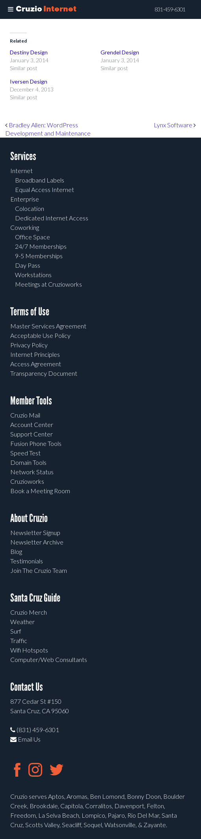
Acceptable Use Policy (40, 335)
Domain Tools (28, 462)
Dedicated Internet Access (51, 218)
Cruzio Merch (28, 612)
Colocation (29, 208)
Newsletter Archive (36, 542)
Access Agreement (35, 363)
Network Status (32, 471)
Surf (15, 631)
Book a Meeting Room (40, 490)
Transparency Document (43, 373)
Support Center (31, 434)
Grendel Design (119, 52)
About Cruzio (29, 518)
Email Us (25, 739)
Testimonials (26, 561)
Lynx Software (175, 125)
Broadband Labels (39, 180)
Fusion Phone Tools (35, 443)
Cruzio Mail (25, 415)
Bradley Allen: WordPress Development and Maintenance (48, 129)
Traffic (18, 640)
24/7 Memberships (41, 246)
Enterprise (24, 199)
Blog (16, 551)
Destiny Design (29, 52)
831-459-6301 (169, 9)
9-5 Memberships (39, 255)
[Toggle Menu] (10, 9)
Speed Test (25, 453)
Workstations (33, 274)
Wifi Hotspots (29, 650)
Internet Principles (35, 354)
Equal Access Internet (44, 189)
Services (23, 156)
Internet (21, 170)
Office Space (32, 237)
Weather (22, 621)
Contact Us (26, 687)
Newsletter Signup (35, 532)
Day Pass (27, 265)
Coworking (24, 227)
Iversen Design (28, 81)
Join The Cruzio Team (38, 570)
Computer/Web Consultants (48, 659)
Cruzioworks (27, 481)
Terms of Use (29, 312)
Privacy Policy (29, 345)
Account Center (31, 424)
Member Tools (31, 401)
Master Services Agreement (48, 326)
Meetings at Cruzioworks (48, 284)
